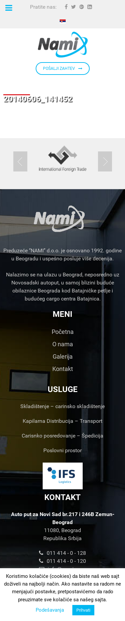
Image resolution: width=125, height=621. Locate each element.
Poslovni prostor (62, 450)
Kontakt (62, 368)
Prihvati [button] (83, 610)
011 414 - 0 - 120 (62, 561)
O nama (62, 344)
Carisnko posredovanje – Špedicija (62, 435)
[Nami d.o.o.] (62, 44)
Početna (63, 331)
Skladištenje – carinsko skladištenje (62, 406)
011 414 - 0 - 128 (62, 553)
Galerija (63, 356)
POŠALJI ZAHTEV (62, 68)
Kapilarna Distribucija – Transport (62, 421)
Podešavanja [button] (50, 610)
